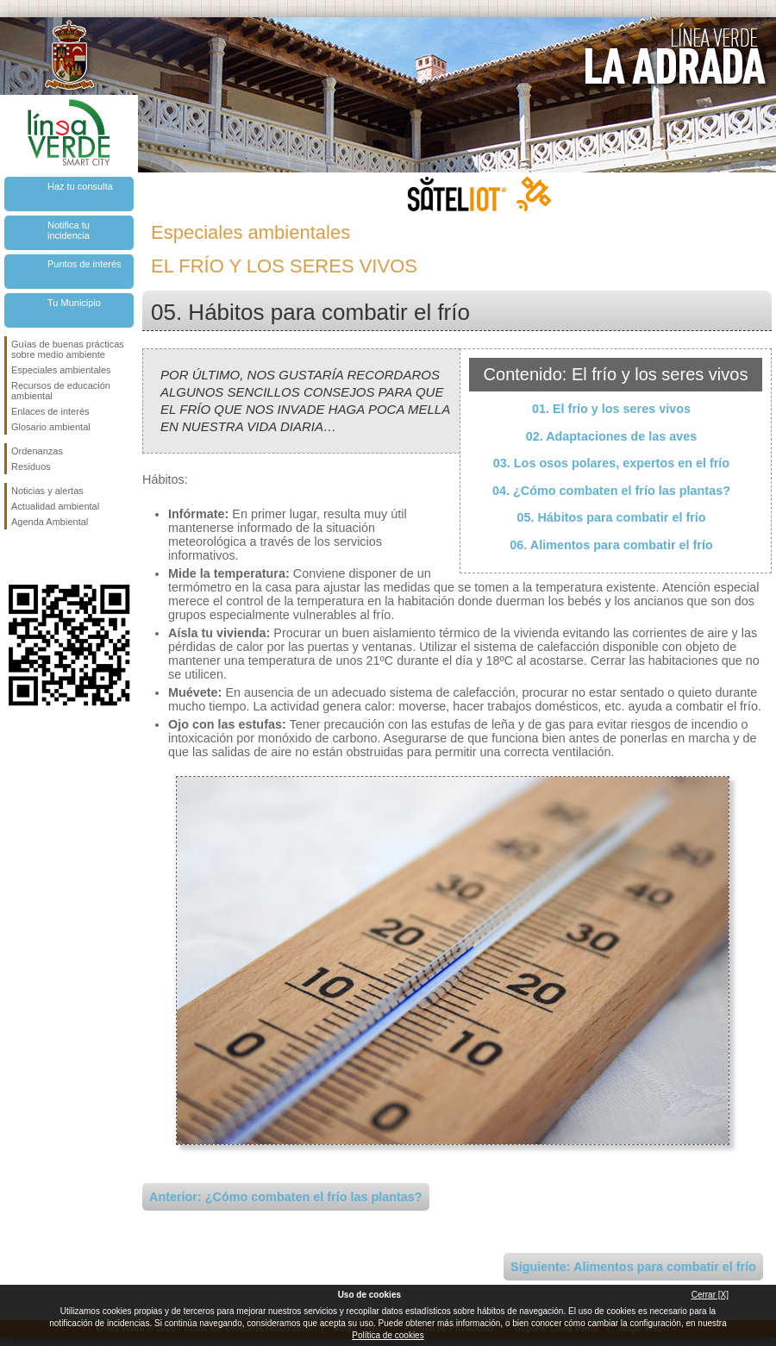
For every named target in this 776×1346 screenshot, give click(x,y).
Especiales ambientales (61, 370)
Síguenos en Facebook (14, 557)
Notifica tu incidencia (68, 230)
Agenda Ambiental (49, 521)
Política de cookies (387, 1335)
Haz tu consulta (80, 186)
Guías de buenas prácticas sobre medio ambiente (67, 349)
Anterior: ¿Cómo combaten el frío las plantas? (285, 1197)
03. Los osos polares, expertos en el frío (611, 463)
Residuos (31, 466)
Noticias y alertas (47, 490)
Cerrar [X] (710, 1294)
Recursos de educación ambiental (60, 390)
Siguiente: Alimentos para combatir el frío (633, 1267)
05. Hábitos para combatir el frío (610, 517)
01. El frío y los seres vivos (611, 409)
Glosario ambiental (51, 427)
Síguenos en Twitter (43, 557)
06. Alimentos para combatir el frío (611, 545)
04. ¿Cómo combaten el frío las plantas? (611, 491)
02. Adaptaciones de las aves (612, 436)
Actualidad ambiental (55, 506)
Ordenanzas (37, 451)
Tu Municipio (74, 302)
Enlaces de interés (50, 411)
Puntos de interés (84, 264)
